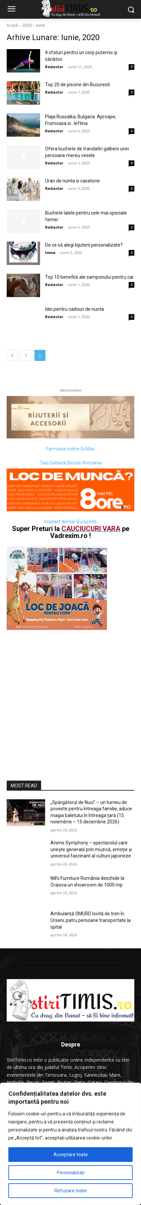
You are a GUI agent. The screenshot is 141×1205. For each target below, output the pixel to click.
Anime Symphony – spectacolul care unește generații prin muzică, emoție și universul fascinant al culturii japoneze (91, 849)
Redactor (54, 66)
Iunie (40, 25)
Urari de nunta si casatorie (72, 180)
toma (50, 252)
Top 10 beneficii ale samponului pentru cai (89, 277)
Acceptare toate (70, 1154)
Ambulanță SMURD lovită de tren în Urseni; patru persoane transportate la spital (90, 920)
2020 (27, 25)
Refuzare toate (70, 1190)
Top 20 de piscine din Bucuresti (77, 84)
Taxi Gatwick (53, 462)
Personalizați (71, 1172)
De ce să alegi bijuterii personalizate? (84, 245)
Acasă (12, 25)
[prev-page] (12, 355)
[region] (70, 1144)
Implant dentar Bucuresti (70, 521)
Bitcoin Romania (84, 462)
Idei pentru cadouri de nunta (74, 309)
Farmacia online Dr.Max (70, 448)
